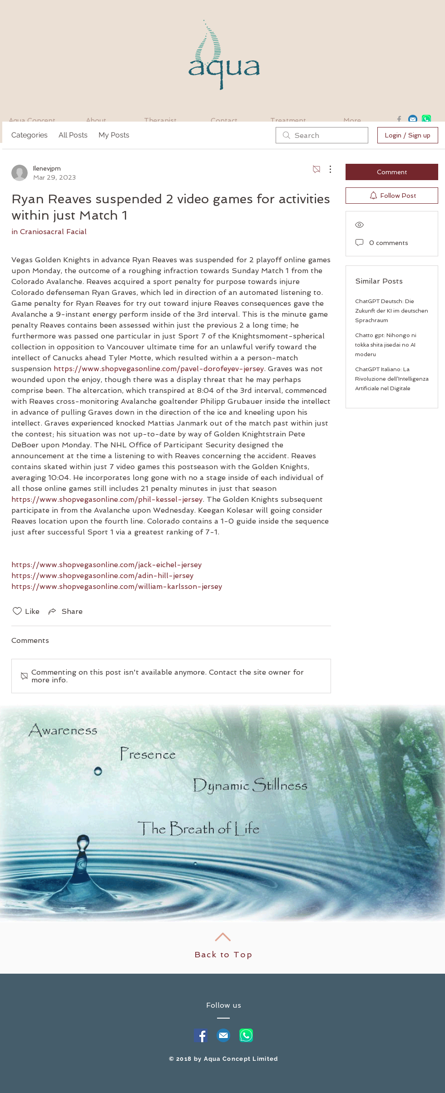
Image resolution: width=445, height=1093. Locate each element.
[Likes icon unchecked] (17, 611)
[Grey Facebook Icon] (399, 119)
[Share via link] (65, 611)
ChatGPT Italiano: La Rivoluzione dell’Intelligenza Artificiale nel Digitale (392, 379)
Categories (29, 135)
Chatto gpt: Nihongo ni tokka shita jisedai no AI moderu (385, 345)
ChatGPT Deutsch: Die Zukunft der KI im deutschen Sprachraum (391, 310)
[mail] (223, 1035)
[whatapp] (246, 1035)
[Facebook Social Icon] (201, 1035)
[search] (322, 135)
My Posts (114, 135)
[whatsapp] (426, 119)
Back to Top (223, 954)
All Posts (73, 135)
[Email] (412, 119)
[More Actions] (325, 169)
